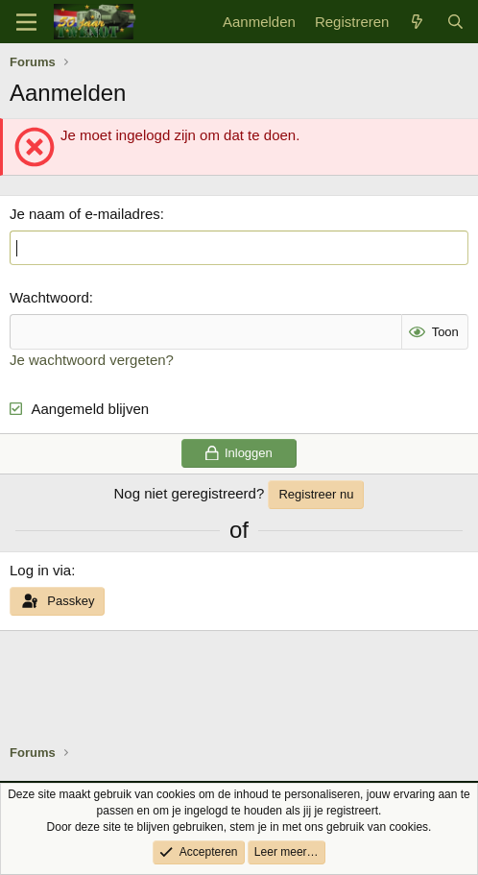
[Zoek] (455, 21)
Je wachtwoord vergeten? (92, 360)
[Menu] (26, 22)
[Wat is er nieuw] (417, 21)
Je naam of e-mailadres (85, 214)
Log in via (40, 570)
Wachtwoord (49, 297)
